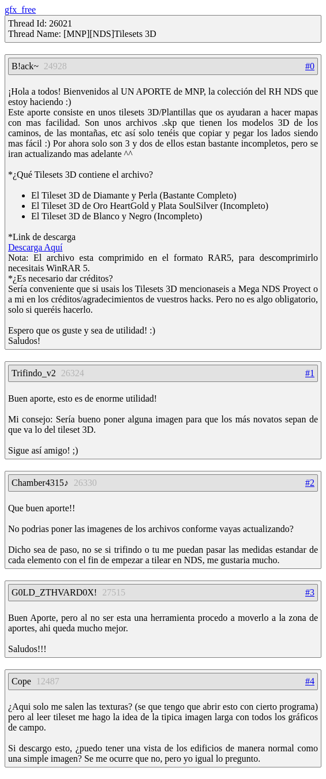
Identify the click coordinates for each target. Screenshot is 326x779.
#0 (309, 66)
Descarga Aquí (35, 247)
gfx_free (20, 9)
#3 (309, 592)
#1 (309, 373)
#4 (309, 681)
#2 (309, 483)
